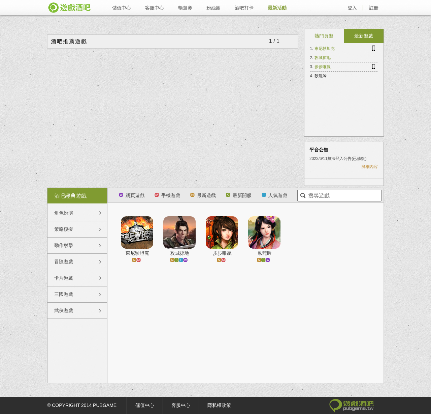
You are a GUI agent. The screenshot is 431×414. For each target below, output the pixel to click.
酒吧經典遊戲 (70, 196)
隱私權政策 (219, 405)
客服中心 (154, 7)
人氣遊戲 (274, 195)
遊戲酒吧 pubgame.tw (69, 7)
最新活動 (277, 7)
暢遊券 (185, 7)
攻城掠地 (322, 57)
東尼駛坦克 (324, 48)
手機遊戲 (167, 195)
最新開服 (239, 195)
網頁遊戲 (131, 195)
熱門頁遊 (323, 35)
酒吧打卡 (244, 7)
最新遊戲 (363, 35)
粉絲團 (213, 7)
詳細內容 (370, 166)
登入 (352, 7)
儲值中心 (121, 7)
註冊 (373, 7)
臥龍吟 (320, 76)
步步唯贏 (322, 66)
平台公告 (318, 150)
